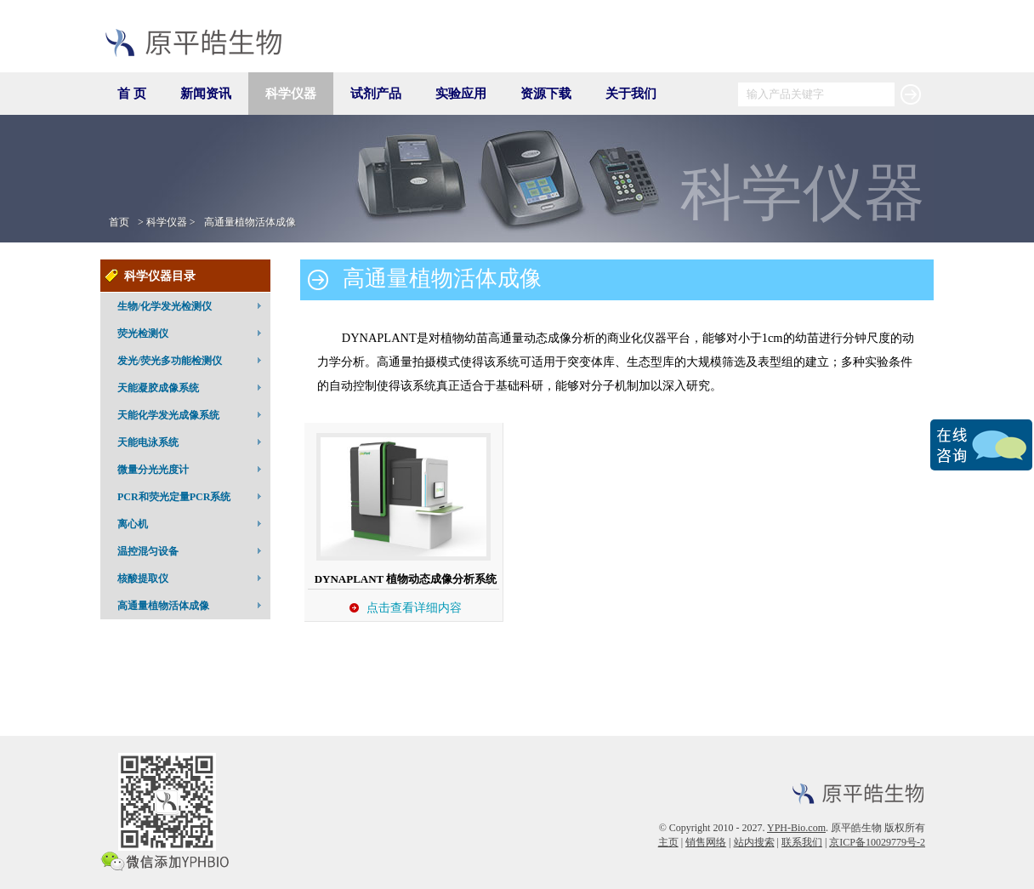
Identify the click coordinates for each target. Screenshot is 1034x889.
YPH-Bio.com (796, 828)
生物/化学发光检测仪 (191, 305)
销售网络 (705, 842)
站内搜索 (754, 842)
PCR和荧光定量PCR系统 (191, 496)
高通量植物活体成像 (250, 222)
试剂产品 (375, 93)
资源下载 (545, 93)
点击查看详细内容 (414, 607)
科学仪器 (290, 93)
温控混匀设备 (191, 550)
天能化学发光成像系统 (191, 414)
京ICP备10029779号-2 (877, 842)
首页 (119, 222)
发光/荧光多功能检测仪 (191, 360)
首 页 (131, 93)
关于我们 (630, 93)
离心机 (191, 523)
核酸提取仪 (191, 577)
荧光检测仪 (191, 332)
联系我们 (801, 842)
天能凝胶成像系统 (191, 387)
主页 (668, 842)
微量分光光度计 (191, 469)
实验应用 (460, 93)
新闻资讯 (205, 93)
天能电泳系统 (191, 441)
